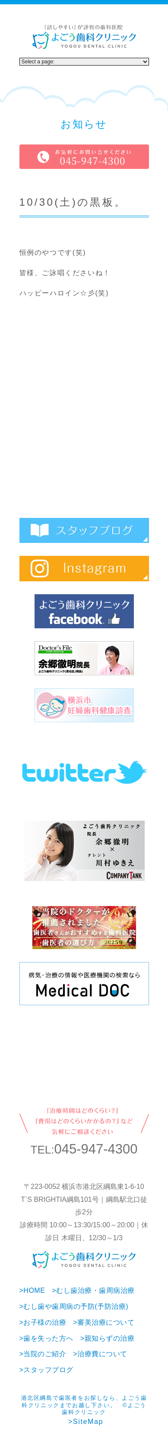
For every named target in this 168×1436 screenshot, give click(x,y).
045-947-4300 (95, 1149)
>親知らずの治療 (107, 1338)
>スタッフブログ (46, 1369)
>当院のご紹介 (43, 1354)
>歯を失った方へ (46, 1338)
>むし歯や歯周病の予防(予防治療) (74, 1306)
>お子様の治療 (43, 1322)
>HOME (32, 1290)
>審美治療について (103, 1322)
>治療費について (100, 1354)
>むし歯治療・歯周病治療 (93, 1290)
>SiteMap (85, 1421)
